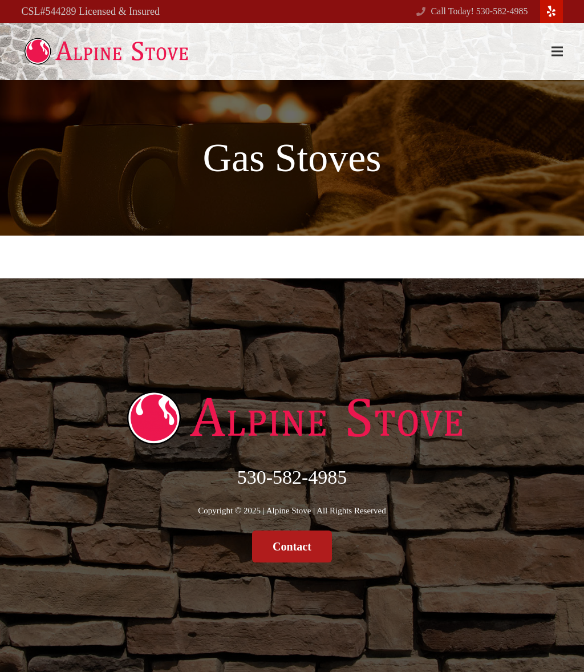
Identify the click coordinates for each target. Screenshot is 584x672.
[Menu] (557, 51)
